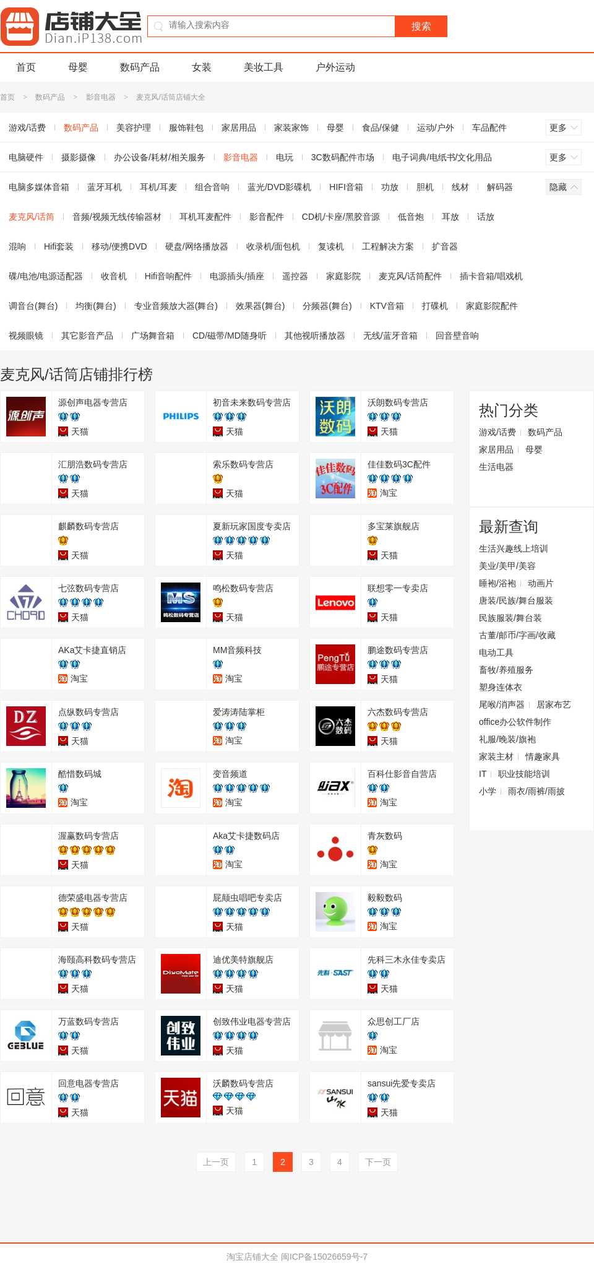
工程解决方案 (388, 246)
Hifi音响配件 (168, 276)
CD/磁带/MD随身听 (229, 335)
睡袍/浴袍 (497, 583)
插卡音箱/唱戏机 (491, 276)
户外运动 (335, 67)
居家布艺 (553, 704)
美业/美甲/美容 (507, 566)
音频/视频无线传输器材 (116, 217)
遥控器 (295, 276)
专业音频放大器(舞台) (176, 306)
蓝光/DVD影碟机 (279, 187)
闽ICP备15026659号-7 (324, 1257)
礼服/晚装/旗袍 (507, 739)
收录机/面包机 (273, 246)
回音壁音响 (457, 335)
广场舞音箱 (152, 335)
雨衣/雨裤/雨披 (536, 791)
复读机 (331, 246)
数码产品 (140, 67)
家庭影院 (343, 276)
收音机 (114, 276)
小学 (487, 791)
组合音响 (212, 187)
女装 (202, 67)
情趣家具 (542, 756)
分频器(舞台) (327, 306)
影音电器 (101, 97)
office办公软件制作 (515, 722)
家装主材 (496, 756)
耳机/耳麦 (158, 187)
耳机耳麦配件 (205, 217)
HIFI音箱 (346, 187)
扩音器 (445, 246)
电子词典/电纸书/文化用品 (442, 157)
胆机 (425, 187)
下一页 (378, 1162)
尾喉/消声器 (502, 704)
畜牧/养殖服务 (506, 670)
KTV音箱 (387, 306)
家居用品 (239, 127)
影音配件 (266, 217)
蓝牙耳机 (104, 187)
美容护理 (133, 127)
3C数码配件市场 (342, 157)
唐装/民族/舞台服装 (516, 600)
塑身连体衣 (500, 687)
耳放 (450, 217)
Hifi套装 (59, 246)
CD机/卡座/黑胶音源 (341, 217)
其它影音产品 (87, 335)
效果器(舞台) (260, 306)
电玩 (284, 157)
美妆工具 (263, 67)
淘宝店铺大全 (252, 1257)
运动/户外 (435, 127)
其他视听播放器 (315, 335)
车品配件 (489, 127)
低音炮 (411, 217)
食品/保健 (380, 127)
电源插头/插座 (237, 276)
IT (482, 774)
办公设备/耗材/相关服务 (159, 157)
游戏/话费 (497, 432)
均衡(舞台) (95, 306)
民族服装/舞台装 (510, 618)
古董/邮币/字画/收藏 (517, 635)
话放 (485, 217)
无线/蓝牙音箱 (390, 335)
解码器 (500, 187)
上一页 (216, 1162)
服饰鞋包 (186, 127)
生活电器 (496, 467)
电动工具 (496, 652)
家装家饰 (291, 127)
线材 (460, 187)
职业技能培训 (524, 774)
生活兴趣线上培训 (513, 548)
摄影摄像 (78, 157)
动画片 (541, 583)
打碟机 (435, 306)
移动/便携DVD (119, 246)
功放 (389, 187)
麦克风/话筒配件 (410, 276)
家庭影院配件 (492, 306)
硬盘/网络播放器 (196, 246)
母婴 (78, 67)
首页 (26, 67)
